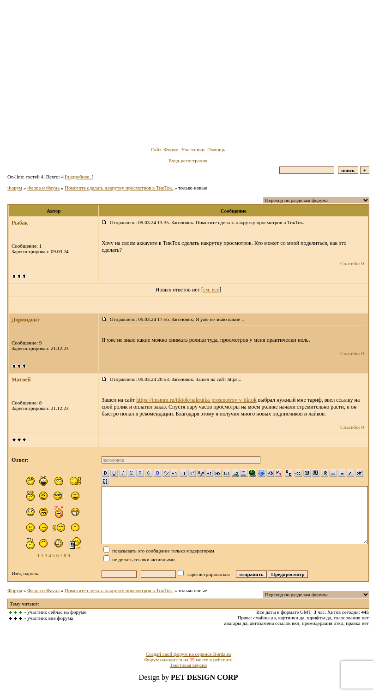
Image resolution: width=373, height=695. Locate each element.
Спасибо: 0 (352, 263)
